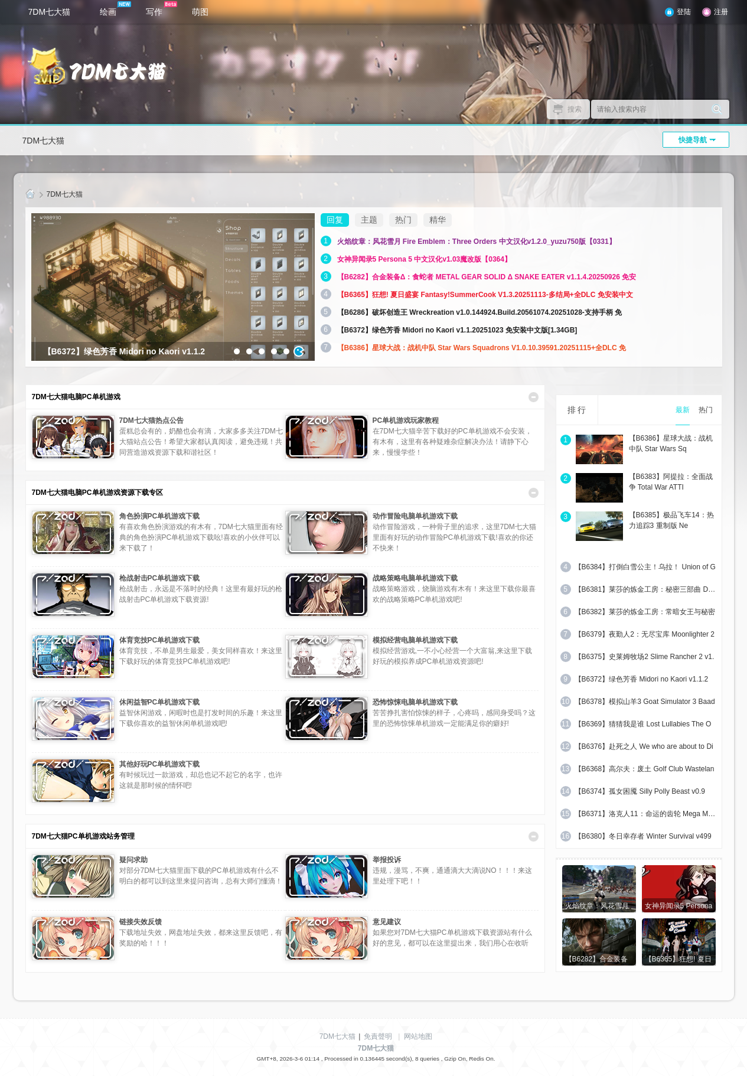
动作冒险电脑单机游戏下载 (415, 516)
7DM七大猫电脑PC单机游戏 (76, 397)
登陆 (684, 12)
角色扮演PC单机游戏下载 (159, 516)
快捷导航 (693, 140)
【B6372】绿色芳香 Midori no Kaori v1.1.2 (642, 679)
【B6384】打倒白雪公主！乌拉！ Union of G (645, 567)
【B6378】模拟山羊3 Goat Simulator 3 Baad (645, 701)
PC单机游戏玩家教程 (406, 420)
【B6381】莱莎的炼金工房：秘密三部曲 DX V (646, 589)
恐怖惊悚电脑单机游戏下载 (415, 702)
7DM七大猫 (49, 12)
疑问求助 (133, 860)
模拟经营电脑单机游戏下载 (415, 640)
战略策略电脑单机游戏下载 (415, 578)
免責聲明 (378, 1036)
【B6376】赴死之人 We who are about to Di (644, 746)
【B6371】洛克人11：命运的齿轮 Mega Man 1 (646, 814)
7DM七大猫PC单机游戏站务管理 (83, 836)
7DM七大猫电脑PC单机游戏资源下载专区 (97, 492)
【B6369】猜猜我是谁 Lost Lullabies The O (643, 724)
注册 (721, 12)
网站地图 (418, 1036)
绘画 (115, 9)
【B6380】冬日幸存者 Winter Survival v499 (643, 836)
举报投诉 (387, 860)
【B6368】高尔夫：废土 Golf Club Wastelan (645, 769)
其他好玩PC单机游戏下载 (159, 764)
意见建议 (387, 922)
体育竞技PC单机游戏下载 (159, 640)
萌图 (200, 12)
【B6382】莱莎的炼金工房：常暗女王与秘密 (645, 612)
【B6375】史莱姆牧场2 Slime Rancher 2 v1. (645, 657)
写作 (161, 9)
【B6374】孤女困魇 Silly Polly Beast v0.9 (640, 791)
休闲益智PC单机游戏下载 (159, 702)
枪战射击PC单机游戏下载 (159, 578)
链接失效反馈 (140, 922)
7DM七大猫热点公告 (151, 420)
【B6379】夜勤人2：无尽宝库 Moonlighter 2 (645, 634)
